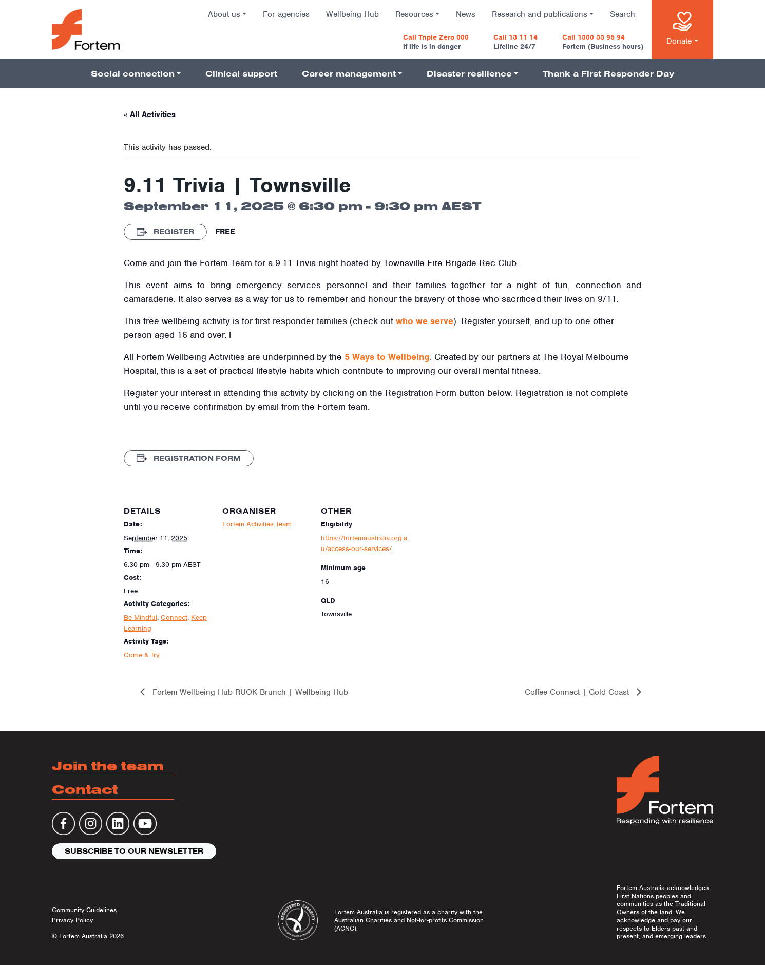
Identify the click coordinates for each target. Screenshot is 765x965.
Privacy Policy (72, 920)
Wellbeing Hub (352, 14)
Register (165, 231)
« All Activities (150, 114)
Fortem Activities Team (257, 524)
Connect (174, 617)
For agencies (286, 14)
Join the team (108, 765)
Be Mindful (140, 617)
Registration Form (189, 458)
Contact (85, 789)
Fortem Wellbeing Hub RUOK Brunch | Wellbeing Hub (249, 692)
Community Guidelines (84, 909)
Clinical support (241, 73)
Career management (349, 73)
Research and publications (539, 14)
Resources (414, 14)
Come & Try (142, 655)
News (465, 14)
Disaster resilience (469, 73)
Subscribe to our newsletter (134, 851)
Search (622, 14)
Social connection (133, 73)
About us (224, 14)
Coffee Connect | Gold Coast (578, 692)
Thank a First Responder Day (608, 73)
